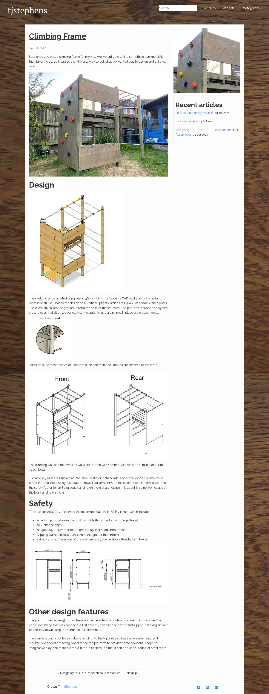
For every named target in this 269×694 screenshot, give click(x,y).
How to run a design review (194, 113)
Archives (210, 8)
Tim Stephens (67, 686)
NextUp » (133, 673)
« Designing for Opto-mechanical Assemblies (88, 673)
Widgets (229, 8)
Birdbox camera (186, 121)
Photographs (251, 8)
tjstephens (27, 10)
